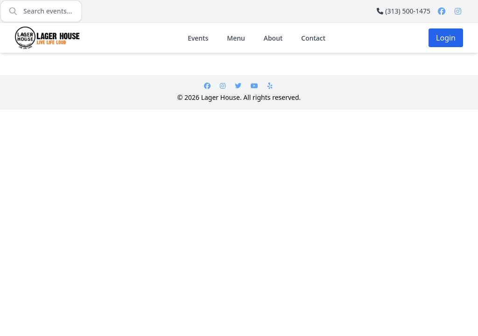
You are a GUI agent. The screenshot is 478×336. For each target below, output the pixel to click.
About (273, 38)
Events (198, 38)
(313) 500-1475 (403, 11)
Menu (236, 38)
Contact (313, 38)
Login (446, 38)
